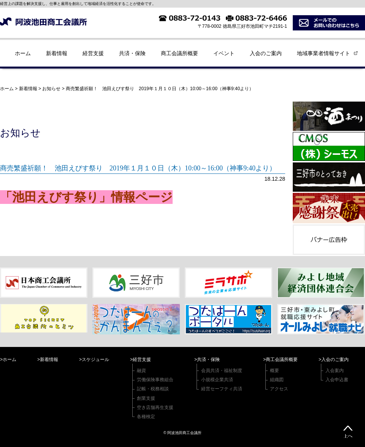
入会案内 (334, 370)
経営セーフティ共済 (221, 388)
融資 (141, 370)
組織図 (277, 379)
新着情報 (56, 53)
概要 (274, 370)
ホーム (23, 53)
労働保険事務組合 (155, 379)
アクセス (279, 388)
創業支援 (146, 398)
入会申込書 (336, 379)
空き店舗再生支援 (155, 407)
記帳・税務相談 (153, 388)
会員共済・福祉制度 (221, 370)
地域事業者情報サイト (323, 53)
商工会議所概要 (179, 53)
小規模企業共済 (217, 379)
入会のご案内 (266, 53)
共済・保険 (132, 53)
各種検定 (146, 416)
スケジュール (95, 359)
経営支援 (93, 53)
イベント (224, 53)
